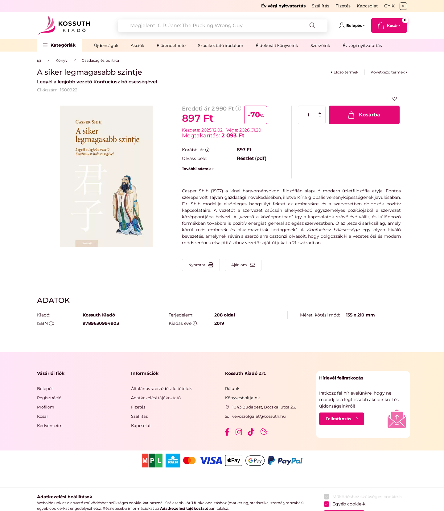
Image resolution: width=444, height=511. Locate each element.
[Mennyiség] (309, 115)
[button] (59, 45)
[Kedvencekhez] (394, 99)
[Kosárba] (364, 115)
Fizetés (343, 6)
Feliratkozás (338, 418)
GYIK (389, 6)
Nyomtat (196, 264)
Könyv (62, 60)
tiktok (251, 432)
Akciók (137, 45)
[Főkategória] (39, 60)
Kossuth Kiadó (99, 315)
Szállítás (320, 6)
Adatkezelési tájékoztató (156, 397)
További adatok (196, 168)
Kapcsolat (367, 6)
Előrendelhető (171, 45)
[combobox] (222, 25)
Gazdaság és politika (100, 60)
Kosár (42, 416)
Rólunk (232, 388)
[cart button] (389, 25)
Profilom (45, 406)
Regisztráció (49, 397)
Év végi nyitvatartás (362, 45)
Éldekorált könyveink (277, 45)
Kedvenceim (50, 425)
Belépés (45, 388)
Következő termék (388, 72)
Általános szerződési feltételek (161, 388)
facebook (227, 432)
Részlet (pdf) (251, 158)
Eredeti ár (211, 108)
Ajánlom (239, 264)
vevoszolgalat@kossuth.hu (259, 416)
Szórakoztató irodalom (220, 45)
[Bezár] (403, 6)
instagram (239, 432)
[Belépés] (352, 25)
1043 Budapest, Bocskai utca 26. (264, 406)
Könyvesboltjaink (242, 397)
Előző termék (346, 72)
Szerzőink (320, 45)
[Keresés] (312, 25)
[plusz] (319, 113)
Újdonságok (106, 45)
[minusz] (319, 117)
